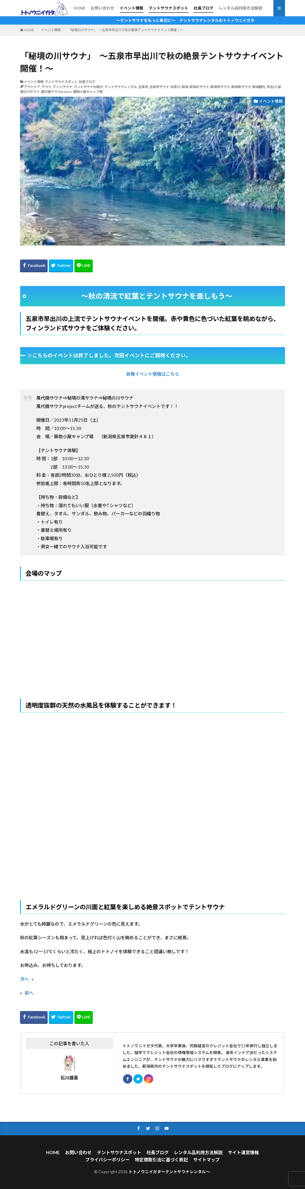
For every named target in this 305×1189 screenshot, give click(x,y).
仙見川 (175, 87)
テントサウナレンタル (120, 87)
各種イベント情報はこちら (152, 374)
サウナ (46, 87)
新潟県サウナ (241, 87)
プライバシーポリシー (107, 1159)
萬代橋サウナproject (56, 92)
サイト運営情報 (243, 1152)
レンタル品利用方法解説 (240, 8)
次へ (24, 979)
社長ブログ (203, 8)
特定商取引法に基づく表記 (161, 1159)
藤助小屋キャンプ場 (88, 92)
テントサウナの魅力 (88, 87)
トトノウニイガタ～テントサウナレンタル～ (169, 1171)
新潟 (185, 87)
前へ (29, 992)
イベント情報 (131, 8)
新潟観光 (258, 87)
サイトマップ (206, 1159)
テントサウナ (62, 87)
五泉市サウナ (159, 87)
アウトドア (32, 87)
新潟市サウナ (220, 87)
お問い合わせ (102, 8)
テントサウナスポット (168, 8)
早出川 (271, 87)
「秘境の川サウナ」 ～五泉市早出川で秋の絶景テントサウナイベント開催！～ (125, 30)
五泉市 (143, 87)
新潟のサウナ (199, 87)
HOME (79, 8)
